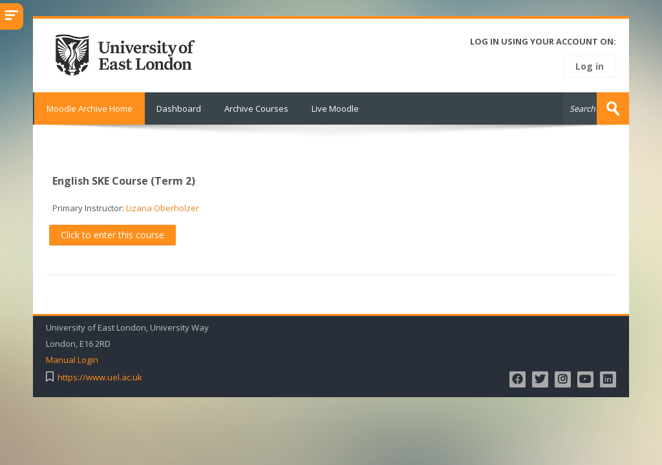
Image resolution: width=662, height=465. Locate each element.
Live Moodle (335, 108)
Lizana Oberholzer (162, 208)
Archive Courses (256, 108)
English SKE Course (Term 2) (123, 181)
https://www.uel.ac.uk (100, 377)
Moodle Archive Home (89, 108)
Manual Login (72, 360)
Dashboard (178, 108)
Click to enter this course (112, 235)
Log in (589, 66)
